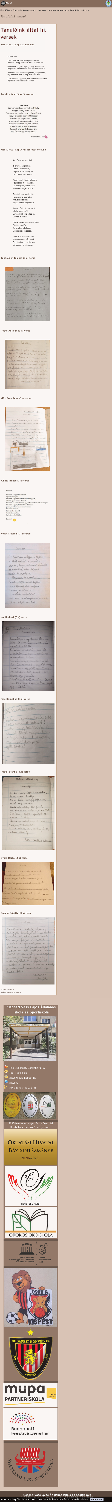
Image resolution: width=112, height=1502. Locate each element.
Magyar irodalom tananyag (52, 10)
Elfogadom (96, 1499)
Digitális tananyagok (24, 10)
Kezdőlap (5, 10)
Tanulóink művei (79, 10)
